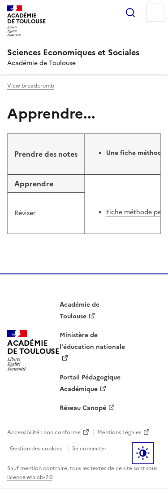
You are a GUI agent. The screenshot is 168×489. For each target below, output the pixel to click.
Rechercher (130, 13)
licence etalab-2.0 (29, 477)
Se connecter (89, 449)
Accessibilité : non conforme (44, 432)
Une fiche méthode (135, 153)
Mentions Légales (119, 432)
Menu (155, 13)
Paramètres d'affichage (143, 453)
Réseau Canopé (83, 408)
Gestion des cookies (36, 449)
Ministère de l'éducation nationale (92, 341)
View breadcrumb (30, 86)
